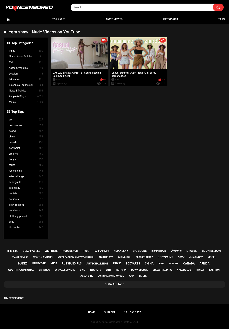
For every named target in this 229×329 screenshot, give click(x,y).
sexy (26, 221)
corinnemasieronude (111, 275)
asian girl (87, 275)
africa (26, 165)
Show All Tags (114, 284)
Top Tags (18, 111)
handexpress (101, 251)
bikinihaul (124, 257)
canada (26, 142)
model (212, 257)
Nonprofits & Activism (26, 56)
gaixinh (173, 263)
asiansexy (26, 187)
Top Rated (58, 19)
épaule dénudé (20, 257)
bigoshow (44, 270)
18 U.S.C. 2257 (132, 312)
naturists (26, 199)
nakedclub (184, 269)
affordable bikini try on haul (75, 257)
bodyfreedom (26, 204)
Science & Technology (26, 84)
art (26, 119)
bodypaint (26, 148)
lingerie (191, 250)
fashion (214, 269)
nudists (26, 193)
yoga (131, 276)
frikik (117, 263)
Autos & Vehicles (26, 68)
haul (86, 251)
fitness (200, 270)
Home (8, 19)
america (26, 153)
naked (26, 131)
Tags (221, 19)
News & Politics (26, 90)
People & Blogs (26, 96)
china (26, 136)
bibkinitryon (159, 251)
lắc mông (176, 251)
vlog (161, 263)
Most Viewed (114, 19)
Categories (170, 19)
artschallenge (26, 176)
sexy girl (12, 251)
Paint (26, 50)
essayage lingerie (65, 270)
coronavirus (26, 125)
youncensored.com (111, 322)
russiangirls (26, 170)
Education (26, 79)
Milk (26, 62)
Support (109, 312)
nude (53, 263)
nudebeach (26, 210)
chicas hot (196, 257)
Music (26, 102)
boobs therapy (144, 257)
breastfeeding (162, 269)
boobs (143, 275)
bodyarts (26, 159)
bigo (82, 269)
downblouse (139, 269)
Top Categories (22, 43)
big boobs (26, 227)
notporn (121, 270)
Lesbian (26, 73)
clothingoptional (26, 216)
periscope (39, 263)
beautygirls (26, 182)
